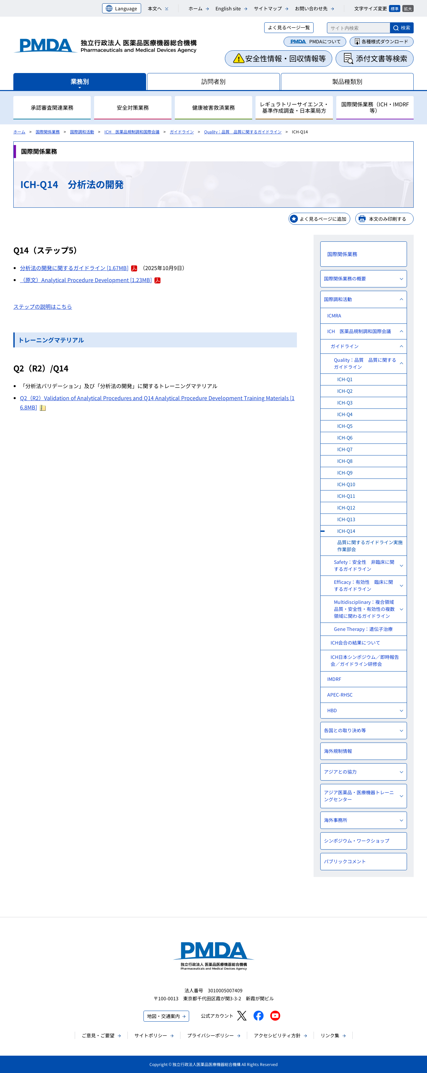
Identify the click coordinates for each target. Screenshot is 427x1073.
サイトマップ (268, 8)
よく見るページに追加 (323, 218)
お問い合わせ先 (311, 8)
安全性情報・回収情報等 (285, 58)
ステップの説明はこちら (42, 306)
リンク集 (330, 1035)
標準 (395, 8)
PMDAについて (325, 41)
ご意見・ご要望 (98, 1035)
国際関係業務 (48, 131)
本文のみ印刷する (387, 218)
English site (228, 8)
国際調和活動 (82, 131)
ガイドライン (182, 131)
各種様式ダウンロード (385, 41)
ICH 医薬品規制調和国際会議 (131, 131)
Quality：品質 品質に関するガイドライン (243, 131)
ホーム (195, 8)
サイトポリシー (150, 1035)
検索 (405, 27)
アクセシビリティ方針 (277, 1035)
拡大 (408, 8)
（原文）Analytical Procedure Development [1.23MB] (90, 280)
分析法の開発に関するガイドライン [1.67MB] (78, 268)
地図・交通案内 (163, 1016)
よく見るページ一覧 (289, 27)
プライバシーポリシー (210, 1035)
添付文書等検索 (381, 58)
